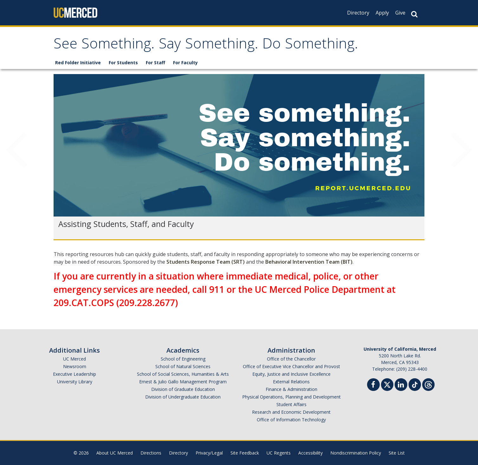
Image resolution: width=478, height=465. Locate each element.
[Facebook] (373, 385)
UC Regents (279, 453)
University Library (74, 382)
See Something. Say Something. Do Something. (206, 45)
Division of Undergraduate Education (183, 397)
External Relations (291, 382)
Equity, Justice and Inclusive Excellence (291, 374)
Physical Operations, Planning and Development (291, 397)
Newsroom (74, 366)
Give (400, 12)
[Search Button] (414, 14)
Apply (382, 12)
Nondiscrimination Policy (355, 453)
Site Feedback (244, 453)
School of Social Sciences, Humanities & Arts (183, 374)
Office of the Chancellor (291, 359)
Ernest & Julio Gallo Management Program (183, 382)
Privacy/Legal (209, 453)
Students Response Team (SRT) (205, 261)
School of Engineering (183, 359)
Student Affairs (291, 404)
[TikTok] (414, 384)
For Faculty (185, 63)
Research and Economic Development (291, 412)
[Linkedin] (401, 385)
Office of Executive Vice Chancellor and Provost (291, 366)
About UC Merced (114, 453)
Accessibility (310, 453)
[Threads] (428, 384)
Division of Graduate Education (183, 389)
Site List (397, 453)
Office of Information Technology (291, 420)
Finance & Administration (291, 389)
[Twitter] (387, 384)
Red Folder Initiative (78, 63)
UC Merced (74, 359)
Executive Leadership (74, 374)
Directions (150, 453)
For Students (123, 63)
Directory (358, 12)
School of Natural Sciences (182, 366)
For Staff (155, 63)
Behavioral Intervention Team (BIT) (308, 261)
